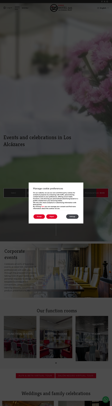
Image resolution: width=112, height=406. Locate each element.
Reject (52, 216)
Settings (72, 216)
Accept (39, 216)
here (42, 207)
